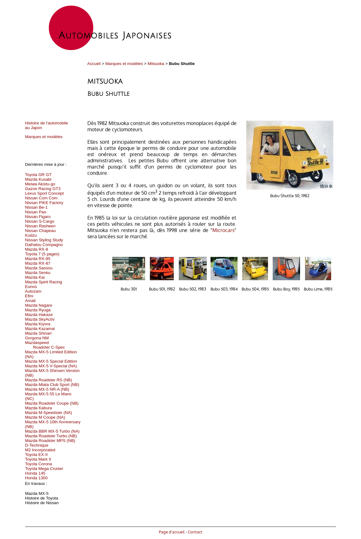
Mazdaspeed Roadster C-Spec (45, 345)
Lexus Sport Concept (44, 193)
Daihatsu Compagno (44, 244)
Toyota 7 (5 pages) (42, 254)
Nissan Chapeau (40, 230)
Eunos (31, 286)
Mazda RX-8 (36, 249)
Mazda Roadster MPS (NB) (50, 440)
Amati (30, 300)
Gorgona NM (37, 338)
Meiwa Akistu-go (40, 184)
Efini (29, 296)
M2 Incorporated (40, 450)
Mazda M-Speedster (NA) (48, 412)
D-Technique (37, 445)
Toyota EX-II (36, 454)
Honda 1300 (36, 478)
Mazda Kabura (38, 408)
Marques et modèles (124, 63)
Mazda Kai (35, 277)
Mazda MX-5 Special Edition (51, 361)
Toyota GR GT (38, 174)
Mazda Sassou (39, 268)
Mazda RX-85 (38, 258)
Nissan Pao (35, 212)
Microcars (223, 230)
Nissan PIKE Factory (44, 202)
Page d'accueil (172, 531)
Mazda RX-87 (38, 263)
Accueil (94, 63)
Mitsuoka (156, 63)
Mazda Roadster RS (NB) (48, 380)
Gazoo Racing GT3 (43, 188)
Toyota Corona (38, 464)
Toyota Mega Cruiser (44, 468)
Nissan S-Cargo (39, 221)
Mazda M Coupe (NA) (45, 417)
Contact (195, 531)
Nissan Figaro (38, 216)
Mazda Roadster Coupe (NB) (52, 403)
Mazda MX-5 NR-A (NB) (47, 389)
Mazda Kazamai (40, 328)
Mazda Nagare (38, 305)
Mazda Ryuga (38, 310)
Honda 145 (35, 473)
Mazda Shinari (38, 333)
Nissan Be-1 (36, 207)
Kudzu (31, 235)
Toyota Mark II (38, 459)
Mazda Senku (38, 272)
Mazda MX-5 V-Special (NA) (51, 366)
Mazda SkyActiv (40, 319)
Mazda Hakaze (39, 314)
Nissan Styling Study (44, 240)
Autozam (33, 291)
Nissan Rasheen (40, 226)
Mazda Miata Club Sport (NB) (52, 384)
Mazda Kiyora (38, 324)
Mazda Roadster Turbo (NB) (51, 436)
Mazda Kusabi (38, 179)
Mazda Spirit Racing (43, 282)
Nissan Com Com (41, 198)
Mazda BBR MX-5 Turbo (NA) (52, 431)
